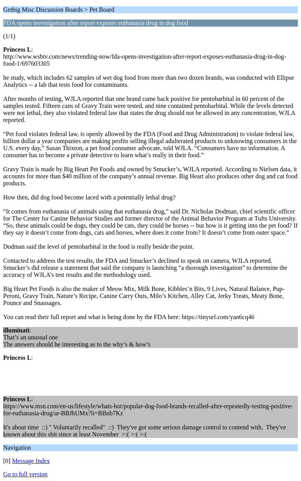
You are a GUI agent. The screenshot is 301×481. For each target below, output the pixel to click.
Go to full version (25, 474)
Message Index (31, 461)
